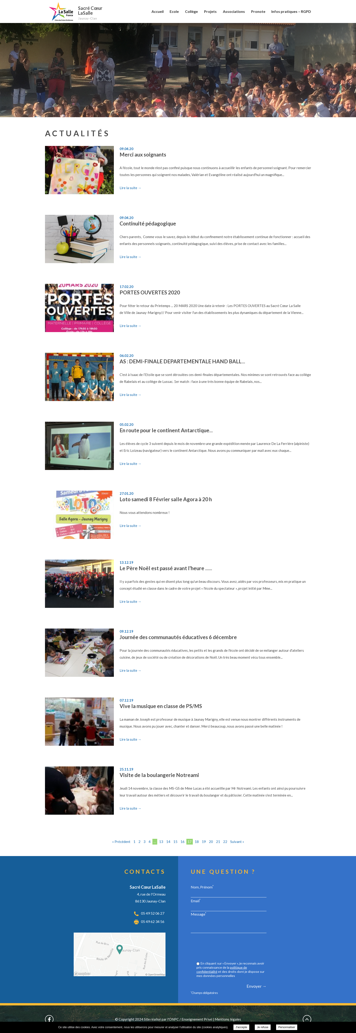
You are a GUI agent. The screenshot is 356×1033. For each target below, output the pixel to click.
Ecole (174, 11)
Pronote (258, 11)
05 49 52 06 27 (152, 913)
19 (204, 841)
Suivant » (237, 841)
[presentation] (231, 948)
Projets (210, 11)
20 (211, 841)
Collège (191, 11)
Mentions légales (228, 1019)
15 (175, 841)
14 (168, 841)
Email (196, 900)
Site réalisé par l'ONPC (161, 1019)
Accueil (157, 11)
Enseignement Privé (197, 1019)
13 (161, 841)
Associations (234, 11)
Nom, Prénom (202, 887)
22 (225, 841)
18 (197, 841)
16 (182, 841)
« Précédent (121, 841)
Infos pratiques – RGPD (291, 11)
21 (218, 841)
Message (198, 914)
